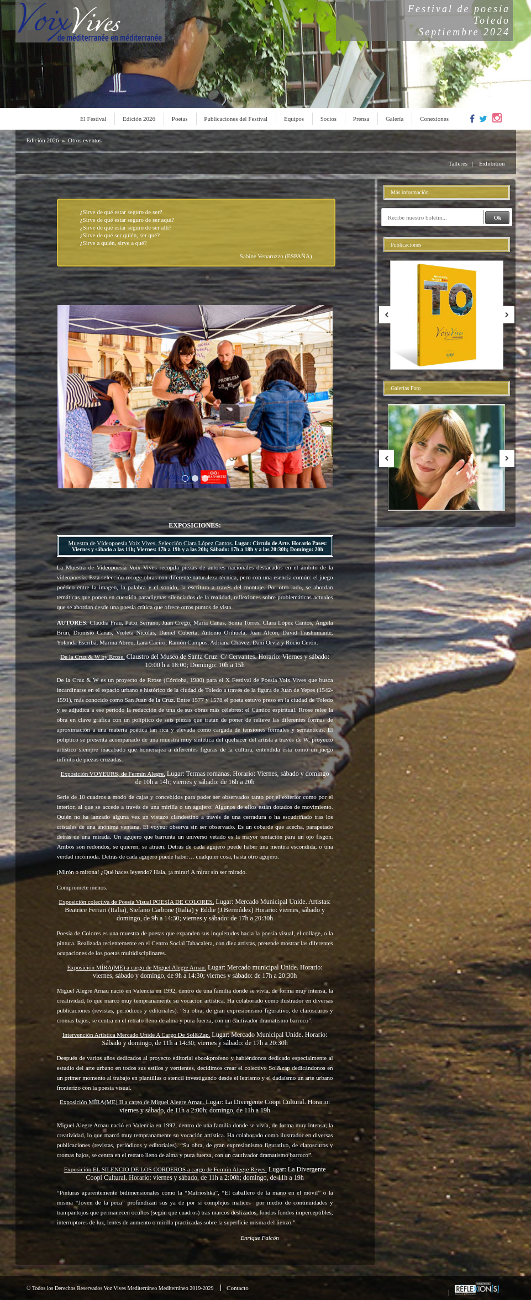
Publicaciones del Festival (235, 118)
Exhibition (491, 163)
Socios (328, 118)
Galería (394, 118)
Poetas (180, 118)
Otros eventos (85, 140)
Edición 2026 (139, 118)
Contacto (238, 1288)
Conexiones (434, 118)
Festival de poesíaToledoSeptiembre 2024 (459, 20)
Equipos (294, 118)
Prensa (361, 118)
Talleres (457, 163)
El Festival (93, 118)
